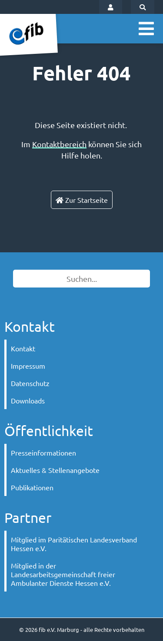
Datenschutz (30, 383)
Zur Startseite (82, 199)
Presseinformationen (43, 452)
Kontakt (23, 348)
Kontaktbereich (59, 144)
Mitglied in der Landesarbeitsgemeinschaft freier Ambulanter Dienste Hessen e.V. (63, 574)
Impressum (28, 365)
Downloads (28, 400)
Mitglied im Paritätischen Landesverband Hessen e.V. (74, 543)
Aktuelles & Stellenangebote (55, 470)
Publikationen (32, 487)
